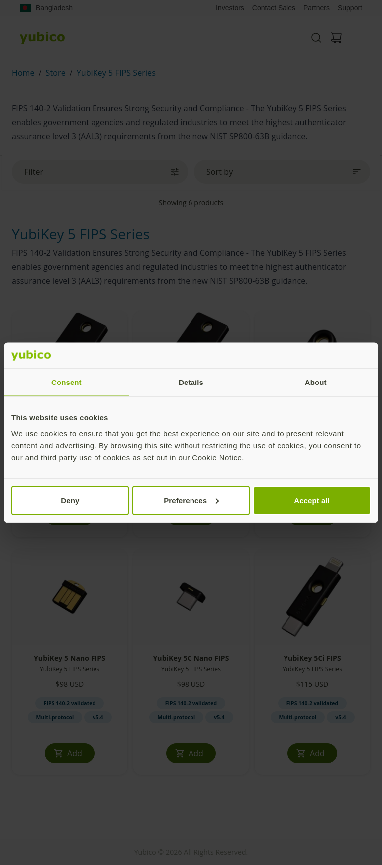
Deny (70, 500)
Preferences (191, 500)
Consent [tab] (66, 382)
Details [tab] (191, 382)
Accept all (312, 500)
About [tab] (316, 382)
